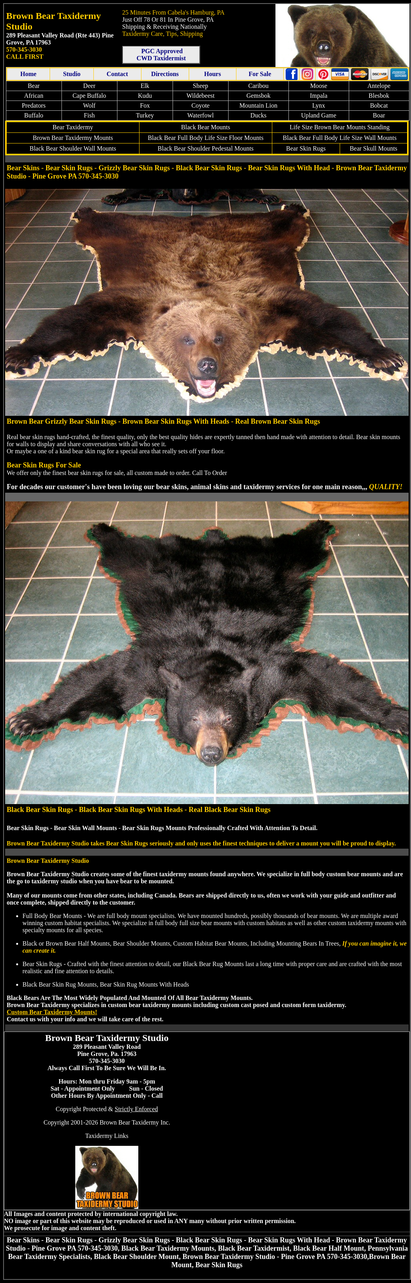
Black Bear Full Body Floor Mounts (206, 137)
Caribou (258, 85)
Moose (318, 85)
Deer (89, 85)
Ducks (258, 115)
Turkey (145, 115)
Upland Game (318, 115)
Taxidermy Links (106, 1135)
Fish (89, 115)
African (33, 95)
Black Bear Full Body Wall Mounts (340, 137)
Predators (33, 105)
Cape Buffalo (89, 95)
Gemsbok (258, 95)
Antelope (379, 85)
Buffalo (33, 115)
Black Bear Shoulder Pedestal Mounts (206, 148)
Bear (33, 85)
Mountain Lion (258, 105)
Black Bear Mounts (205, 127)
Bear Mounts (73, 137)
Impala (318, 95)
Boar (379, 115)
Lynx (318, 105)
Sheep (200, 85)
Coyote (201, 105)
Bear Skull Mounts (373, 148)
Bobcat (379, 105)
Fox (145, 105)
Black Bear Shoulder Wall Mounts (73, 148)
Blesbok (378, 95)
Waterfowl (200, 115)
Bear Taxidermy (72, 127)
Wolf (89, 105)
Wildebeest (200, 95)
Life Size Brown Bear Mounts (328, 127)
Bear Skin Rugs (305, 148)
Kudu (145, 95)
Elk (145, 85)
